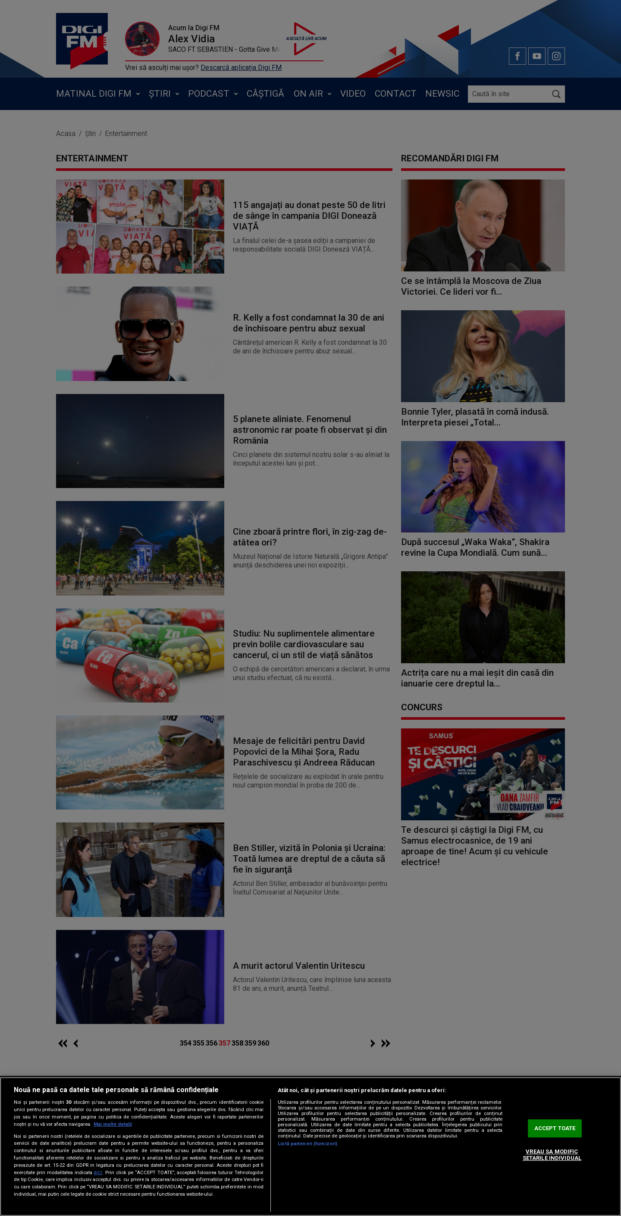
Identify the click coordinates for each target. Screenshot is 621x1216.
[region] (310, 1146)
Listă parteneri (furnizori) (307, 1144)
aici (98, 1172)
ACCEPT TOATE (555, 1128)
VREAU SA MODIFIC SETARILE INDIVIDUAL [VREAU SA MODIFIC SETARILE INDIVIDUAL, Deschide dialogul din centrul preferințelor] (552, 1155)
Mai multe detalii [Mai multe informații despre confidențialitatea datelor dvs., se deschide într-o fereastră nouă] (113, 1124)
